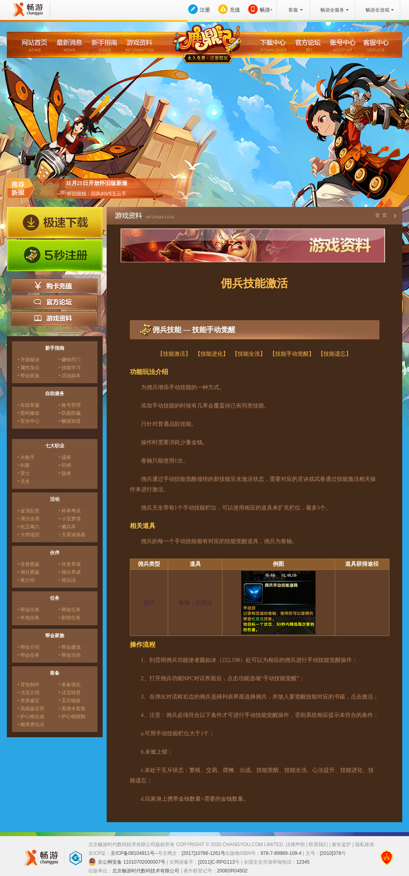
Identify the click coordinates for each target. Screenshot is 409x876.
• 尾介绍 (26, 580)
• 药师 (65, 465)
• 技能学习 (70, 367)
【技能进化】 (211, 354)
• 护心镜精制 (72, 716)
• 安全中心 (29, 421)
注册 (205, 10)
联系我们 (318, 844)
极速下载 (55, 223)
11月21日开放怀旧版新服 (96, 183)
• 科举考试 (70, 511)
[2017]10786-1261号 (203, 853)
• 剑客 (24, 465)
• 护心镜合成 (31, 716)
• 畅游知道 (70, 421)
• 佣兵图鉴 (29, 572)
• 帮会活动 (70, 655)
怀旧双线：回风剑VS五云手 (96, 194)
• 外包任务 (29, 617)
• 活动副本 (70, 375)
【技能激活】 (174, 354)
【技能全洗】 (249, 354)
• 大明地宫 (29, 534)
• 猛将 (65, 457)
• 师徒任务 (70, 609)
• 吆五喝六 (29, 527)
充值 (235, 10)
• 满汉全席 (29, 519)
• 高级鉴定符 (31, 708)
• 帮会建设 (70, 647)
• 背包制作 (29, 684)
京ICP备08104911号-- (134, 853)
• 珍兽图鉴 (29, 564)
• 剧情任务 (70, 617)
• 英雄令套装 (72, 708)
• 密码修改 (29, 413)
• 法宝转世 (70, 692)
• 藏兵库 (67, 527)
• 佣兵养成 (70, 572)
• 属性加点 (29, 367)
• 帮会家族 (29, 375)
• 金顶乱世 (29, 511)
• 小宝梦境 (70, 519)
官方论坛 (54, 302)
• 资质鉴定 (29, 700)
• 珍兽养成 (70, 564)
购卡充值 (54, 286)
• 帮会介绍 (29, 647)
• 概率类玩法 (31, 724)
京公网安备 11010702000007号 (126, 862)
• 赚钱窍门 (70, 359)
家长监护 (341, 844)
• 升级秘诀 (29, 359)
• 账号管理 (70, 405)
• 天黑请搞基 (72, 534)
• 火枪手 (26, 457)
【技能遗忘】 (334, 354)
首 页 (380, 215)
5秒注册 (55, 256)
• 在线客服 (29, 405)
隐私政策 (364, 844)
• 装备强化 (70, 684)
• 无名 (24, 481)
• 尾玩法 (67, 580)
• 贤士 (24, 473)
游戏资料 (54, 318)
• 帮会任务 (29, 609)
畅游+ (266, 10)
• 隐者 (65, 473)
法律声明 (295, 844)
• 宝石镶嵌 (70, 700)
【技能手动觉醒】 (292, 354)
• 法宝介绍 (29, 692)
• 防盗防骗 (70, 413)
